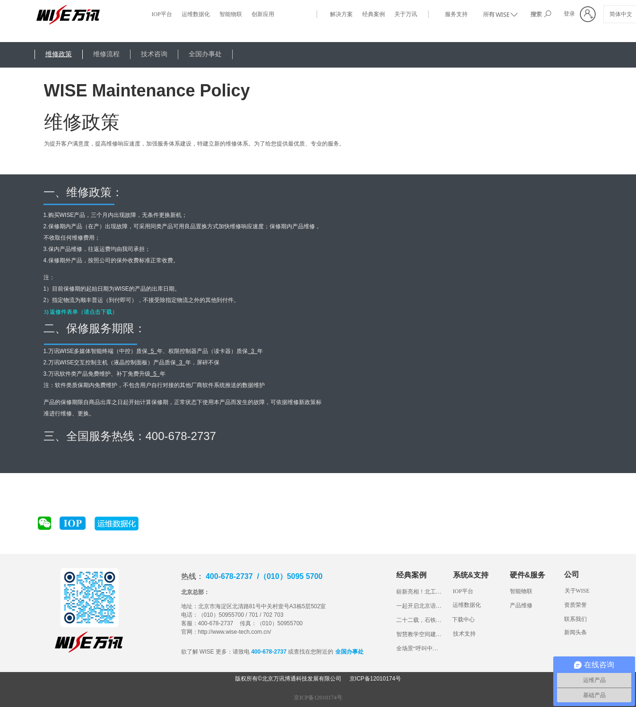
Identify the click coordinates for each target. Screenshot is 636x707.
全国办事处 (205, 54)
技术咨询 (154, 54)
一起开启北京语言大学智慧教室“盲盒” (420, 606)
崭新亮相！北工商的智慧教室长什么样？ (420, 591)
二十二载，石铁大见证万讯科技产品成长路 (420, 620)
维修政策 (58, 54)
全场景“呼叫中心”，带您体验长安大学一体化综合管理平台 (420, 648)
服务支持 (456, 14)
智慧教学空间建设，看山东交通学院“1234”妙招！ (420, 634)
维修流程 (106, 54)
